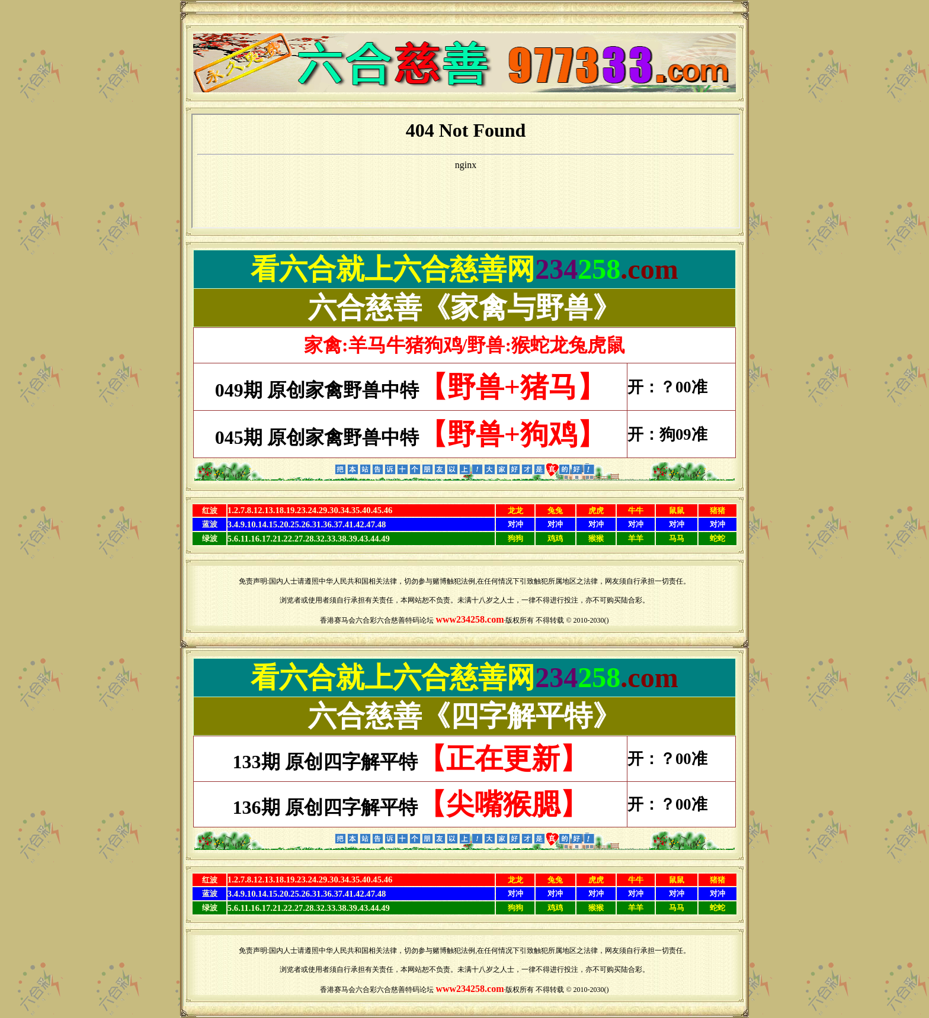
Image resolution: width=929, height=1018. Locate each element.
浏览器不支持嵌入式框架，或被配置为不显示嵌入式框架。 (465, 171)
